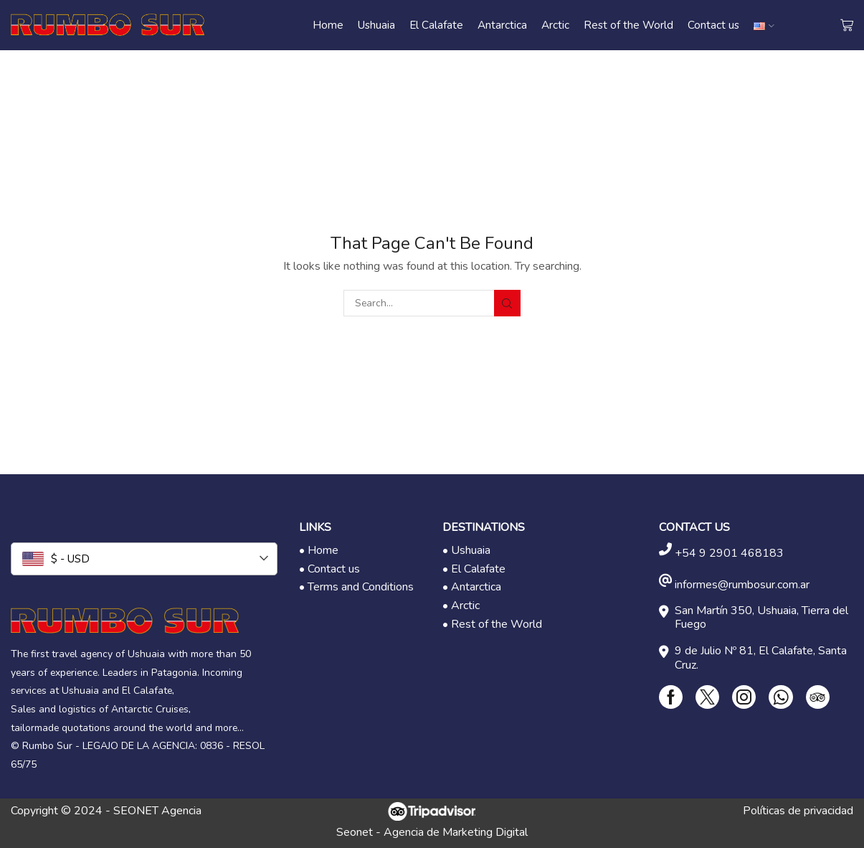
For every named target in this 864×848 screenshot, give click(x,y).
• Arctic (461, 605)
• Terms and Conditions (356, 587)
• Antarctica (471, 587)
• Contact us (329, 569)
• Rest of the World (492, 624)
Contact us (713, 24)
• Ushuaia (466, 550)
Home (328, 24)
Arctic (555, 24)
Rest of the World (628, 24)
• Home (318, 550)
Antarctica (502, 24)
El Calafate (436, 24)
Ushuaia (376, 24)
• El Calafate (473, 569)
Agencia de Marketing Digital (456, 832)
